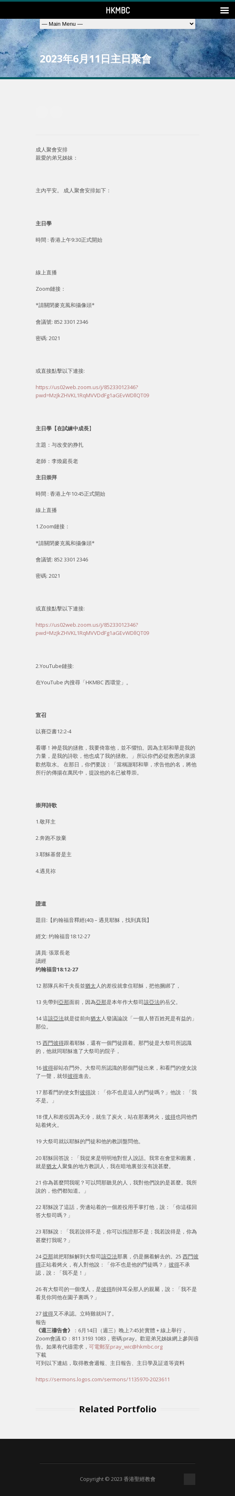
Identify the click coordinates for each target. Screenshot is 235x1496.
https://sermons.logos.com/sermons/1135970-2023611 (103, 1379)
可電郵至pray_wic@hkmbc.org (126, 1346)
